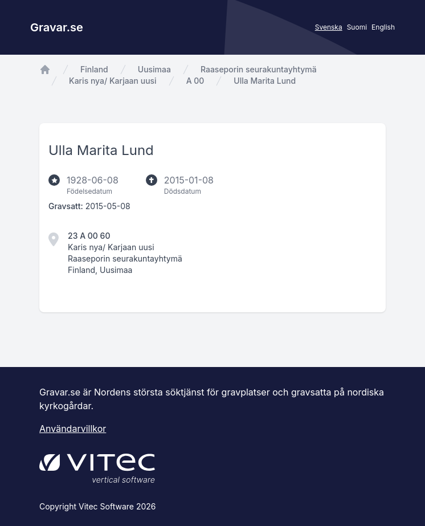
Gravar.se (56, 27)
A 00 (195, 80)
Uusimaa (154, 69)
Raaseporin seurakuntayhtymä (259, 69)
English (383, 27)
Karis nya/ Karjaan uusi (113, 80)
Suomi (357, 27)
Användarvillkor (72, 428)
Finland (94, 69)
